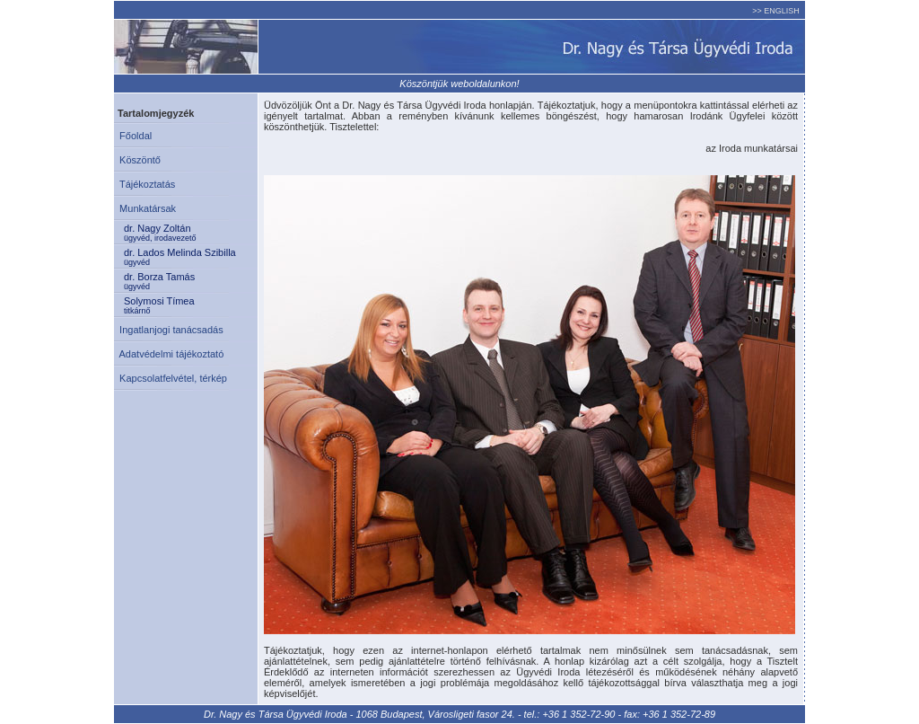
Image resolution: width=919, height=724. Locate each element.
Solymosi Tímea (191, 305)
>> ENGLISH (776, 10)
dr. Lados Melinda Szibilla (191, 257)
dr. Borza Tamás (191, 281)
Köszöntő (137, 160)
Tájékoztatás (144, 184)
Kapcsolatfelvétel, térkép (170, 378)
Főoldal (133, 135)
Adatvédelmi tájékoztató (168, 354)
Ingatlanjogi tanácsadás (168, 329)
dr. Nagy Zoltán (191, 233)
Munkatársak (145, 208)
